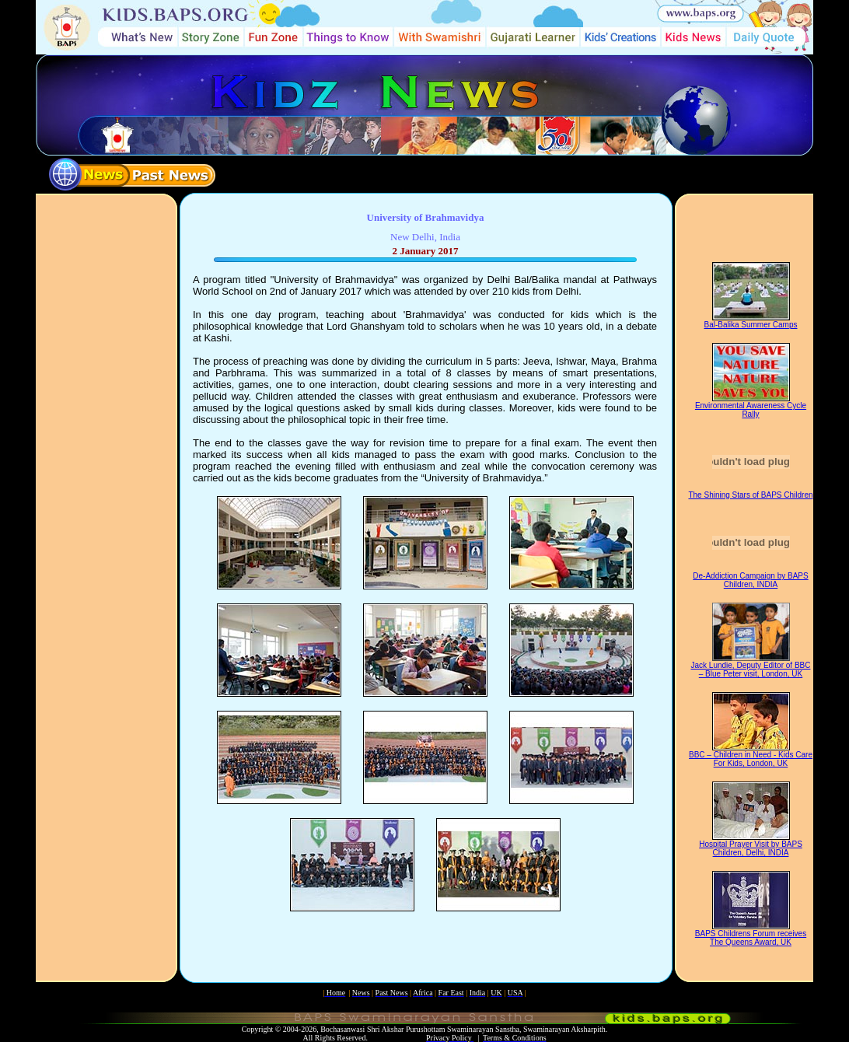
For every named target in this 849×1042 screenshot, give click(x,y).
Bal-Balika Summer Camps (750, 324)
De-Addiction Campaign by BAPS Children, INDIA (750, 580)
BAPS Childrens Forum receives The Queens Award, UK (750, 937)
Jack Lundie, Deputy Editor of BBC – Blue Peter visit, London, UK (751, 669)
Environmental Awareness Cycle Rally (750, 409)
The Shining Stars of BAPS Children (750, 495)
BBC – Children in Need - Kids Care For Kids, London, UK (750, 759)
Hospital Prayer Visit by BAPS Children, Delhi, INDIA (750, 848)
